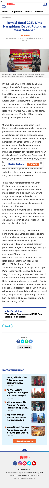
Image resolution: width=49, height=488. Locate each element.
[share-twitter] (22, 341)
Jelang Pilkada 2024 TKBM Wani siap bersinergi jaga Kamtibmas (17, 380)
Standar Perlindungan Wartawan (19, 473)
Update (33, 164)
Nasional (39, 11)
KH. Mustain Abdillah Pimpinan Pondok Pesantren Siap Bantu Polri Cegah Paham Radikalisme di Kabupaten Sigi (17, 405)
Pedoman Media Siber (30, 475)
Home (5, 11)
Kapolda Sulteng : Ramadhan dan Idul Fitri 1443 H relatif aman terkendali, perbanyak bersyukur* (18, 417)
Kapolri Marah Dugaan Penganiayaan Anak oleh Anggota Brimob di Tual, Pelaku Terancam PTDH (18, 430)
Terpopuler (16, 11)
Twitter (30, 464)
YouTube (36, 464)
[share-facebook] (18, 341)
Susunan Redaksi (24, 469)
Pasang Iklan (38, 473)
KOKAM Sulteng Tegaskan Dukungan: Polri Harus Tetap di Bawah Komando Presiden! (17, 393)
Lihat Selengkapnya (24, 441)
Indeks (28, 11)
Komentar (24, 347)
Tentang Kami (15, 475)
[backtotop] (24, 451)
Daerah (7, 326)
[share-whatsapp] (26, 341)
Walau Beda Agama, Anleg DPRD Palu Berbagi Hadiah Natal (23, 315)
